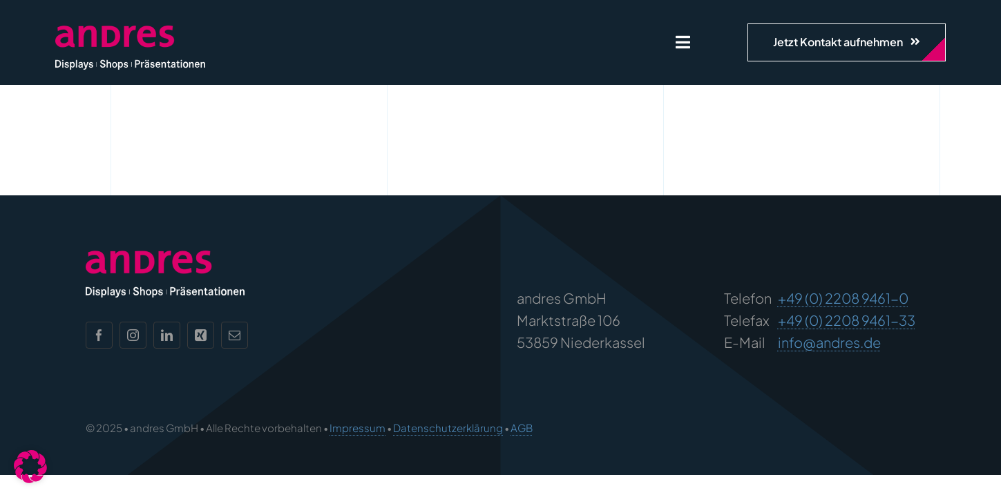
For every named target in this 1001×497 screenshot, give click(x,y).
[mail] (234, 335)
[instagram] (133, 335)
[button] (30, 466)
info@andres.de (829, 342)
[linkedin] (166, 335)
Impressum (357, 427)
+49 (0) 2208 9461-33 (846, 320)
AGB (522, 427)
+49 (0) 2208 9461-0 (843, 297)
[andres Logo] (130, 32)
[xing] (200, 335)
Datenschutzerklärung (448, 427)
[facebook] (99, 335)
